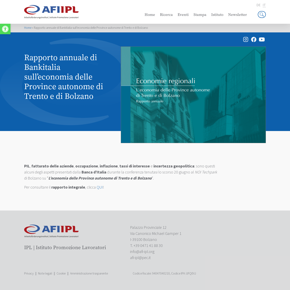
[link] (5, 29)
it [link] (264, 5)
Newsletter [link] (237, 15)
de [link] (258, 5)
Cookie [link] (61, 273)
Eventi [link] (183, 15)
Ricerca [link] (166, 15)
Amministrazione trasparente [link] (89, 273)
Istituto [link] (217, 15)
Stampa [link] (200, 15)
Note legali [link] (45, 273)
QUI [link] (100, 187)
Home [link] (150, 15)
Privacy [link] (29, 273)
